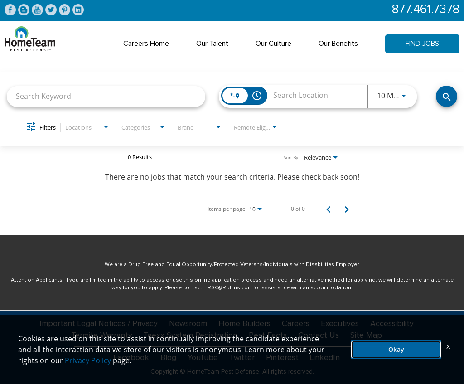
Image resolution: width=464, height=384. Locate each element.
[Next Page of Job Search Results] (347, 209)
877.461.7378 (425, 10)
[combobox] (106, 96)
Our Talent (212, 43)
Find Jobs (422, 43)
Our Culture (273, 43)
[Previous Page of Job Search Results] (328, 209)
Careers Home (146, 43)
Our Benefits (338, 43)
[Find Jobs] (446, 96)
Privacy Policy (88, 360)
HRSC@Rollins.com (227, 288)
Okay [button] (396, 349)
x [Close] (448, 346)
